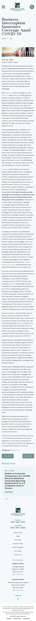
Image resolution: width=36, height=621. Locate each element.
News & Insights (18, 547)
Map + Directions (18, 574)
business (9, 93)
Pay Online (17, 551)
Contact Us (18, 555)
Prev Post (7, 456)
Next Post (28, 456)
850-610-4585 (18, 528)
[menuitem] (8, 619)
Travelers (5, 169)
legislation (12, 284)
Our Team (18, 540)
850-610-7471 (18, 522)
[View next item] (10, 499)
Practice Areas (18, 544)
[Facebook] (18, 599)
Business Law (15, 450)
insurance (5, 95)
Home (18, 536)
